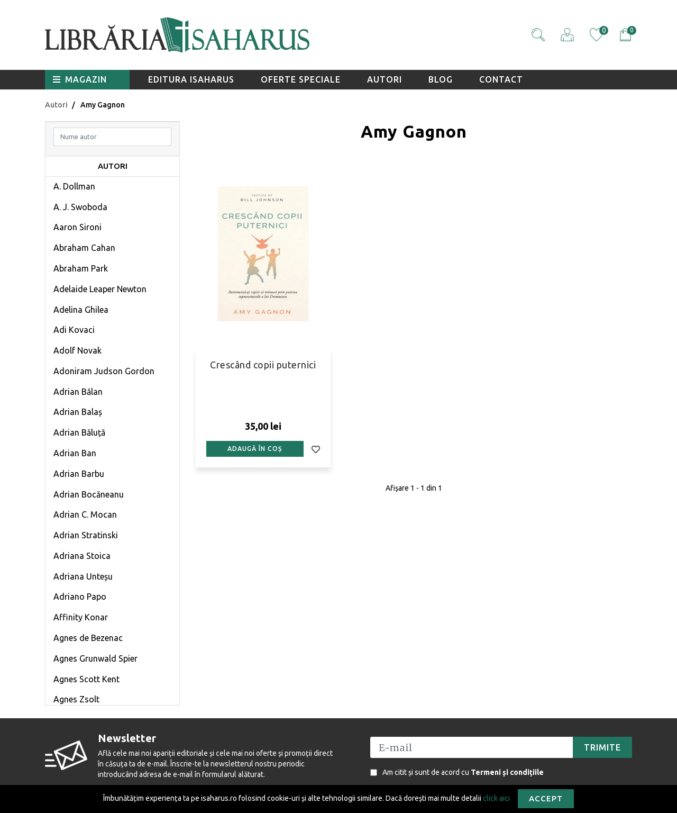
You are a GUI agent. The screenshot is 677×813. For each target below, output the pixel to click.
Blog (440, 79)
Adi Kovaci (74, 330)
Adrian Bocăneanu (88, 494)
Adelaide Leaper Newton (100, 289)
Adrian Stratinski (85, 535)
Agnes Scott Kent (86, 679)
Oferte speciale (301, 79)
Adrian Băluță (79, 432)
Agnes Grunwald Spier (95, 658)
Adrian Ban (74, 453)
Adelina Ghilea (80, 309)
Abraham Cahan (84, 247)
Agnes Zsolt (76, 699)
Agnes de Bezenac (88, 638)
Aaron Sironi (77, 227)
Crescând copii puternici (263, 364)
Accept (546, 798)
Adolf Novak (77, 350)
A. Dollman (74, 186)
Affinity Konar (80, 617)
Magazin (80, 79)
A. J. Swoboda (80, 207)
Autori (384, 79)
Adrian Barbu (78, 473)
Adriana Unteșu (83, 576)
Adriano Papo (79, 596)
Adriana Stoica (82, 556)
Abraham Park (80, 268)
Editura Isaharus (191, 79)
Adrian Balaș (77, 412)
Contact (501, 79)
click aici (496, 797)
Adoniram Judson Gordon (103, 371)
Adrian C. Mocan (85, 514)
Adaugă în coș (254, 448)
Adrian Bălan (78, 391)
